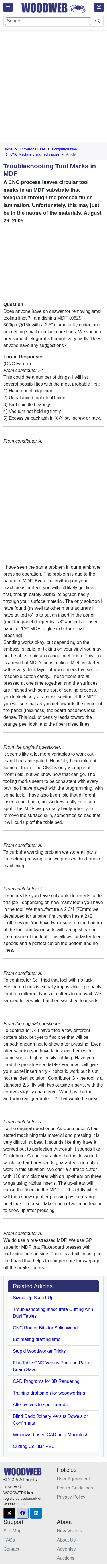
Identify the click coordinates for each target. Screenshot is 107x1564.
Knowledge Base (32, 149)
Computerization (64, 149)
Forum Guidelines (75, 1488)
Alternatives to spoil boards (40, 1404)
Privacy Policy (71, 1497)
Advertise (66, 1549)
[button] (9, 1513)
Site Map (12, 1530)
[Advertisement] (53, 87)
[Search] (48, 21)
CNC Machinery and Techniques (34, 154)
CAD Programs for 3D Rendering (46, 1381)
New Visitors (69, 1530)
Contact (11, 1549)
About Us (66, 1540)
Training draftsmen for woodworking (49, 1393)
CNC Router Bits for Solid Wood (45, 1327)
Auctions (65, 1558)
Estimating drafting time (36, 1339)
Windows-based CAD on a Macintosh (50, 1434)
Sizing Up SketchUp (33, 1297)
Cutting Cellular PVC (34, 1446)
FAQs (9, 1540)
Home (8, 149)
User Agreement (73, 1478)
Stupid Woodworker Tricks (39, 1351)
